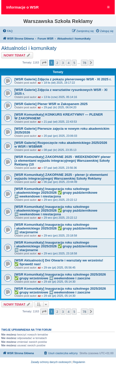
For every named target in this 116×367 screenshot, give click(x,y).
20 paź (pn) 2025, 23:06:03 (60, 135)
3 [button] (63, 62)
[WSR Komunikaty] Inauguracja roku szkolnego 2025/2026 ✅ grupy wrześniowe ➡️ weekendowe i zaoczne (60, 276)
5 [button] (74, 62)
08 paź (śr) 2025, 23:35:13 (60, 149)
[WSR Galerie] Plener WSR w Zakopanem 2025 (51, 104)
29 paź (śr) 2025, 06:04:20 (60, 107)
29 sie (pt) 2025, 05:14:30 (59, 281)
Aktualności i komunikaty (28, 48)
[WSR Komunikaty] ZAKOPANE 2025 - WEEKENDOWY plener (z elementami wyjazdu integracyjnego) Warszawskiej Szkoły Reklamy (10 (62, 160)
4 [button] (68, 62)
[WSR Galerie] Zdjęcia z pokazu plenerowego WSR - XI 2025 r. (62, 79)
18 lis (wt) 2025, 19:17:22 (59, 82)
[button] (44, 63)
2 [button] (57, 62)
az (39, 82)
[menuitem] (8, 31)
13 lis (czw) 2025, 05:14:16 (60, 96)
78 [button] (84, 62)
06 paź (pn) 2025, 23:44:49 (60, 181)
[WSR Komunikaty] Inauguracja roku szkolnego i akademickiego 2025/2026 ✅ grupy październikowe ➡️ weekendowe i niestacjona (55, 192)
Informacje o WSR (22, 7)
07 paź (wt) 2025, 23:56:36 (60, 167)
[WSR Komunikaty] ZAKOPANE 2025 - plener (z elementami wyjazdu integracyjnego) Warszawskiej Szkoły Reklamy (61, 176)
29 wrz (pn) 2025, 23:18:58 (60, 235)
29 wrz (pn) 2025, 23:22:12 (60, 199)
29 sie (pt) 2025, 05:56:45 (59, 267)
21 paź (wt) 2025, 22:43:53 (60, 121)
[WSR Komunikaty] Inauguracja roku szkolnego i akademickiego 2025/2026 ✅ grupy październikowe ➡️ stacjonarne (55, 228)
